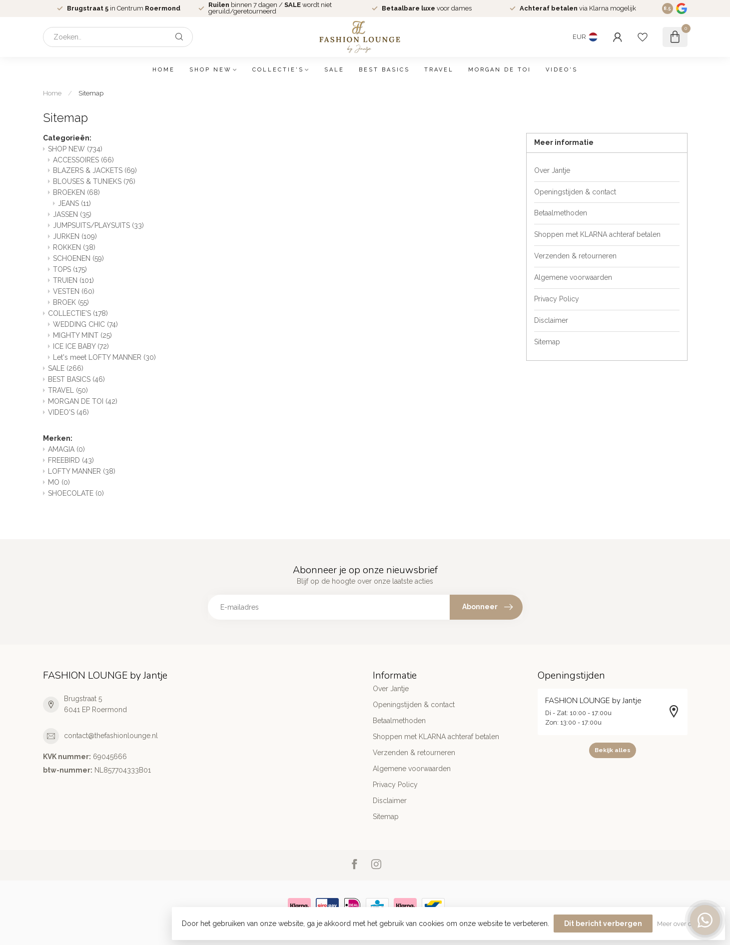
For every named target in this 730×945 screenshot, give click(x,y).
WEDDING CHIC (85, 324)
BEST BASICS (384, 69)
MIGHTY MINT (82, 335)
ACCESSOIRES (83, 160)
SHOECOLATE (76, 493)
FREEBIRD (71, 460)
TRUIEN (73, 280)
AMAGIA (66, 449)
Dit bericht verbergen (603, 924)
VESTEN (73, 291)
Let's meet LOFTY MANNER (104, 357)
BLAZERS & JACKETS (95, 170)
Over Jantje (552, 170)
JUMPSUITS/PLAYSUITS (98, 225)
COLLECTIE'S (278, 69)
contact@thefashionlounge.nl (111, 736)
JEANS (74, 203)
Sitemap (90, 93)
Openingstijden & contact (575, 192)
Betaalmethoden (560, 213)
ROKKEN (74, 247)
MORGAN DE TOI (499, 69)
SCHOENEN (78, 258)
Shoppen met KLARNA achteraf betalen (597, 234)
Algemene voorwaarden (573, 277)
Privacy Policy (556, 299)
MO (59, 482)
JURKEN (75, 236)
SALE (334, 69)
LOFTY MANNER (81, 471)
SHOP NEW (210, 69)
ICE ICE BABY (81, 346)
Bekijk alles (613, 750)
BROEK (71, 302)
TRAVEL (439, 69)
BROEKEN (76, 192)
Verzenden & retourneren (575, 256)
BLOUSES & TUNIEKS (94, 181)
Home (163, 69)
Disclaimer (551, 320)
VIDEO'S (562, 69)
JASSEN (72, 214)
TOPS (70, 269)
